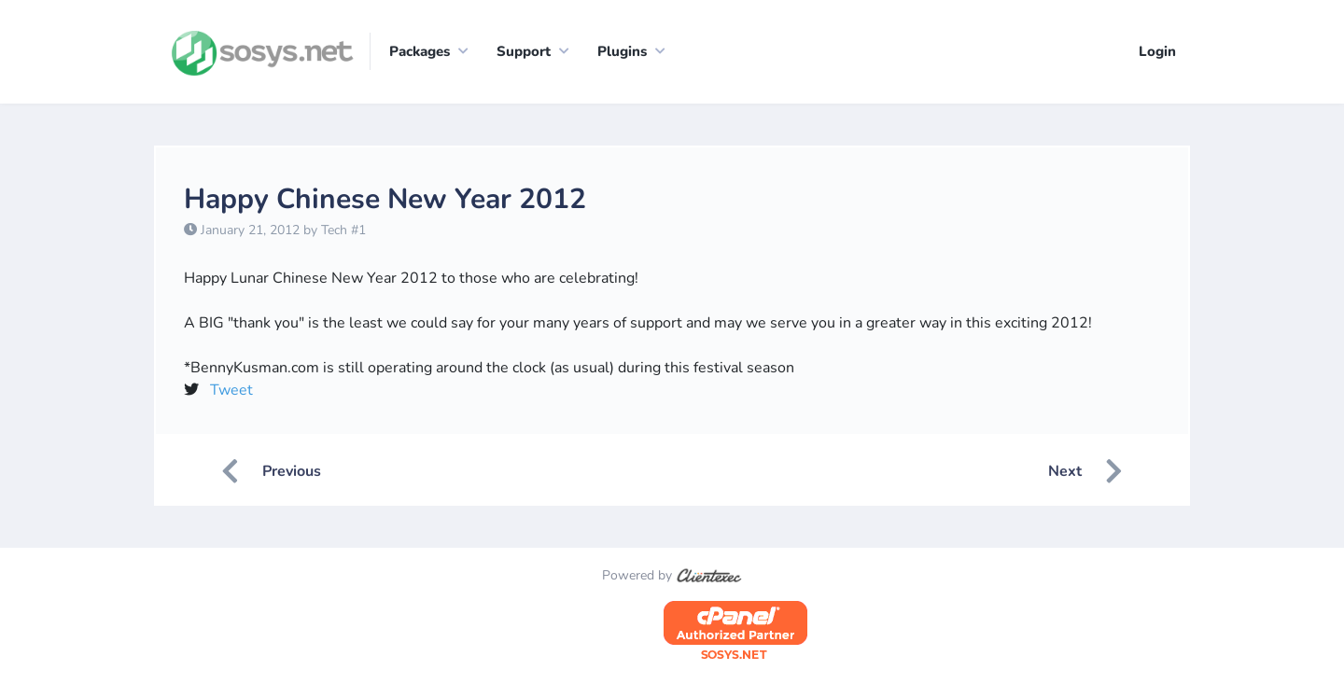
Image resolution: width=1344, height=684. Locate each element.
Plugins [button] (622, 51)
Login (1157, 51)
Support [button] (524, 51)
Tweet (231, 390)
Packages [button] (419, 51)
